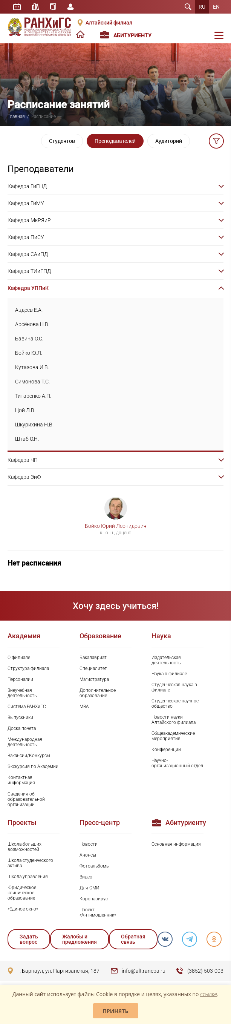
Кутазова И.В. (32, 367)
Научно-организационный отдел (177, 763)
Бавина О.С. (29, 339)
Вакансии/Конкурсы (29, 755)
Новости (89, 844)
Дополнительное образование (98, 693)
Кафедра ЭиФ (24, 477)
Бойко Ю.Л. (28, 353)
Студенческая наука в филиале (174, 687)
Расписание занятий (17, 7)
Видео (86, 877)
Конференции (166, 749)
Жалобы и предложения (79, 939)
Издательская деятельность (166, 660)
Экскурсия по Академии (33, 766)
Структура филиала (28, 668)
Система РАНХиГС (27, 706)
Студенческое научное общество (175, 703)
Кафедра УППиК (28, 288)
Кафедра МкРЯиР (29, 220)
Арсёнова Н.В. (32, 324)
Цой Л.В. (25, 410)
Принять (116, 1011)
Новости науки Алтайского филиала (173, 719)
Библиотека (35, 7)
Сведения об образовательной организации (26, 799)
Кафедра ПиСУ (26, 237)
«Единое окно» (23, 909)
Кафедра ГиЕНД (27, 186)
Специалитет (93, 668)
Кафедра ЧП (23, 460)
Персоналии (20, 679)
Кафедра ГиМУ (26, 203)
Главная (16, 116)
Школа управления (28, 876)
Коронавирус (94, 898)
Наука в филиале (169, 673)
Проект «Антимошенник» (98, 912)
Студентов (62, 141)
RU (202, 7)
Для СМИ (89, 888)
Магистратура (94, 679)
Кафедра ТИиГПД (29, 271)
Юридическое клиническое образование (22, 893)
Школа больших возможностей (24, 847)
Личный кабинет (71, 7)
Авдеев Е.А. (29, 310)
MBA (84, 706)
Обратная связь (133, 939)
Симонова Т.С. (32, 382)
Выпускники (20, 717)
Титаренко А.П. (33, 396)
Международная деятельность (25, 742)
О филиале (19, 657)
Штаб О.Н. (27, 439)
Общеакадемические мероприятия (173, 736)
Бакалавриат (93, 657)
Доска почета (22, 728)
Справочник (53, 7)
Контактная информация (21, 780)
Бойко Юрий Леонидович (115, 526)
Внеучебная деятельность (22, 693)
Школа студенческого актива (30, 863)
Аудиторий (168, 141)
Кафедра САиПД (28, 254)
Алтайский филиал (109, 23)
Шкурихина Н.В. (34, 425)
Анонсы (88, 855)
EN (216, 7)
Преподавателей (115, 141)
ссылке (208, 994)
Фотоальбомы (95, 866)
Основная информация (176, 844)
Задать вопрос (29, 939)
